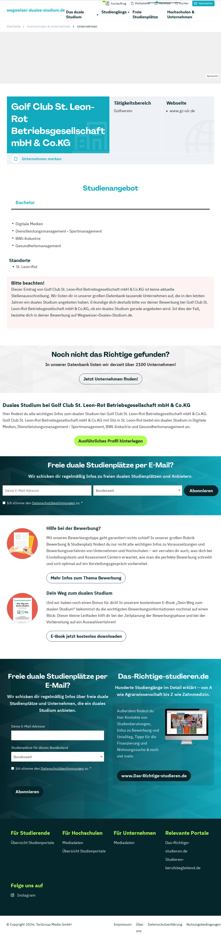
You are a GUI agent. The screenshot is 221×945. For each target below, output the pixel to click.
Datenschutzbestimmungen (53, 503)
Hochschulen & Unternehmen (180, 14)
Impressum (123, 924)
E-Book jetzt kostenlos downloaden (86, 636)
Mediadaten (72, 842)
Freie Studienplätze (145, 14)
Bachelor (25, 202)
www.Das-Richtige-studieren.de (154, 776)
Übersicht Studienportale (32, 842)
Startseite (13, 26)
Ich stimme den (43, 503)
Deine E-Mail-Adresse (57, 732)
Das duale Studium (75, 14)
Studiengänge (114, 11)
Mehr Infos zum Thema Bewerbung (86, 578)
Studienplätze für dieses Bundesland (57, 753)
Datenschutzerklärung (165, 924)
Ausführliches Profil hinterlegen (110, 441)
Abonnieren (201, 490)
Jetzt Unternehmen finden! (110, 379)
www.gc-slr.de (182, 110)
